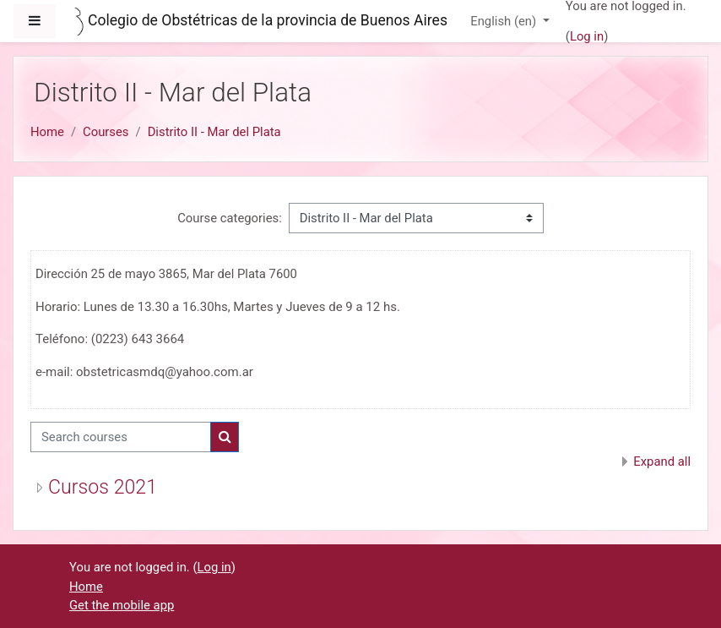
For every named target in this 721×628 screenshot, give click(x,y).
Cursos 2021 (102, 487)
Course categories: (229, 218)
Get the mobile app (121, 605)
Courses (105, 131)
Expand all (662, 461)
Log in (587, 36)
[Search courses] (120, 437)
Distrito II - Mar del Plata (214, 131)
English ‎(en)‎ (504, 21)
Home (47, 131)
